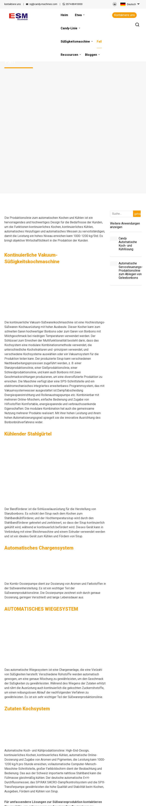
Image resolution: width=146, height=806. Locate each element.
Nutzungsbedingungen (18, 797)
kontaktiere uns (12, 4)
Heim (62, 743)
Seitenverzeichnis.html (90, 794)
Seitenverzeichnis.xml (116, 794)
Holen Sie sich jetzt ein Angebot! (55, 682)
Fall (61, 761)
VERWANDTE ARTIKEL (63, 794)
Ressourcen (82, 743)
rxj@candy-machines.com (43, 4)
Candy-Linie (66, 752)
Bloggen (80, 748)
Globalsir (137, 800)
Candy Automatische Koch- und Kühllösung (128, 98)
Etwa (62, 748)
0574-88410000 (74, 4)
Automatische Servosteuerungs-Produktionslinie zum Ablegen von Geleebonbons (130, 125)
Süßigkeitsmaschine (67, 757)
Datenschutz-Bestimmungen (50, 797)
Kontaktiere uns (124, 15)
